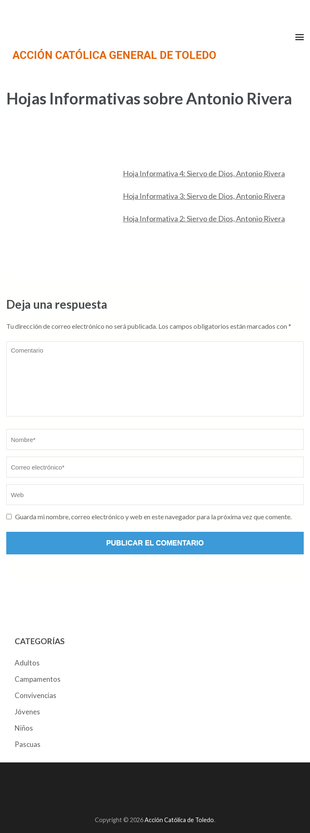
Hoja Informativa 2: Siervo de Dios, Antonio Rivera (204, 218)
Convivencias (35, 695)
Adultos (27, 662)
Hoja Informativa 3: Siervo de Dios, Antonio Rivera (204, 196)
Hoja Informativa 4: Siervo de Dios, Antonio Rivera (204, 173)
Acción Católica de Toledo (179, 819)
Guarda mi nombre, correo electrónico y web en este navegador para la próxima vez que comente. (153, 517)
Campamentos (38, 679)
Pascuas (28, 744)
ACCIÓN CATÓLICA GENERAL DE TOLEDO (114, 55)
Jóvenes (27, 711)
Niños (24, 728)
